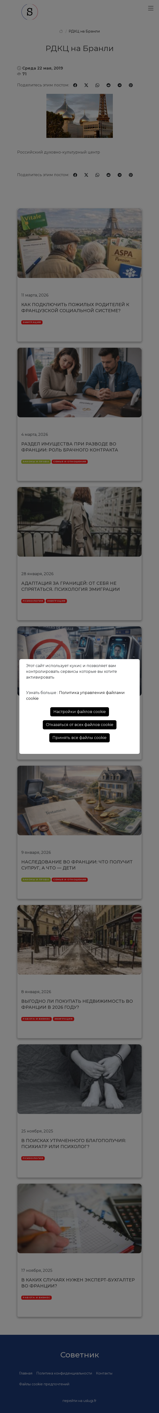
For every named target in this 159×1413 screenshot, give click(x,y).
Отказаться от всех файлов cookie (79, 724)
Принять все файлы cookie (79, 737)
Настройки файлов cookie (79, 711)
